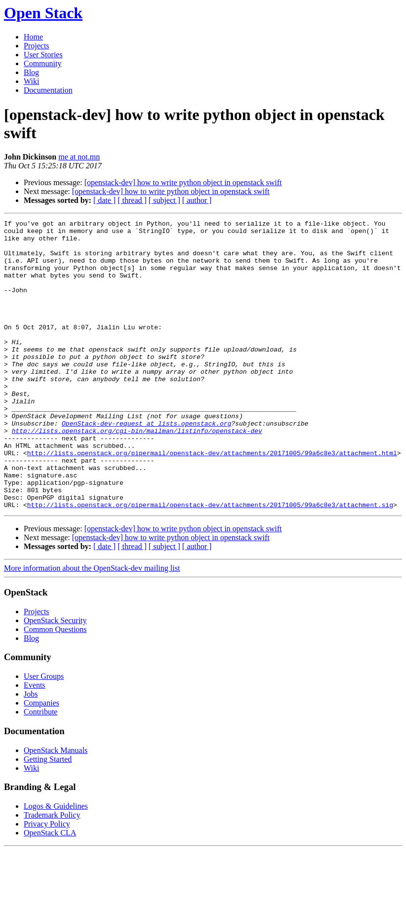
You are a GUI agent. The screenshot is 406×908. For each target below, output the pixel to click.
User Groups (44, 734)
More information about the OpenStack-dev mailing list (92, 626)
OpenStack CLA (50, 890)
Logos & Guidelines (56, 864)
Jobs (31, 752)
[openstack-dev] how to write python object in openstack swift (183, 182)
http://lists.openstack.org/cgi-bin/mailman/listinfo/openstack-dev (137, 473)
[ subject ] (164, 200)
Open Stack (43, 13)
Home (33, 37)
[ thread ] (132, 200)
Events (34, 743)
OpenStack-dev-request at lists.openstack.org (146, 464)
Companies (41, 760)
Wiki (31, 81)
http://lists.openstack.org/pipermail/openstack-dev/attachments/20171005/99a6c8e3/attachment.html (212, 500)
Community (42, 63)
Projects (36, 45)
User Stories (43, 54)
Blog (31, 72)
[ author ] (197, 200)
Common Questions (55, 687)
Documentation (48, 90)
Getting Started (48, 817)
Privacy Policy (47, 881)
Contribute (40, 769)
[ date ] (104, 200)
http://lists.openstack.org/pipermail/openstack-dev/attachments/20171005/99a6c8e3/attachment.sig (210, 562)
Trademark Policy (52, 873)
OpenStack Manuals (55, 808)
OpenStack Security (55, 678)
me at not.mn (79, 157)
